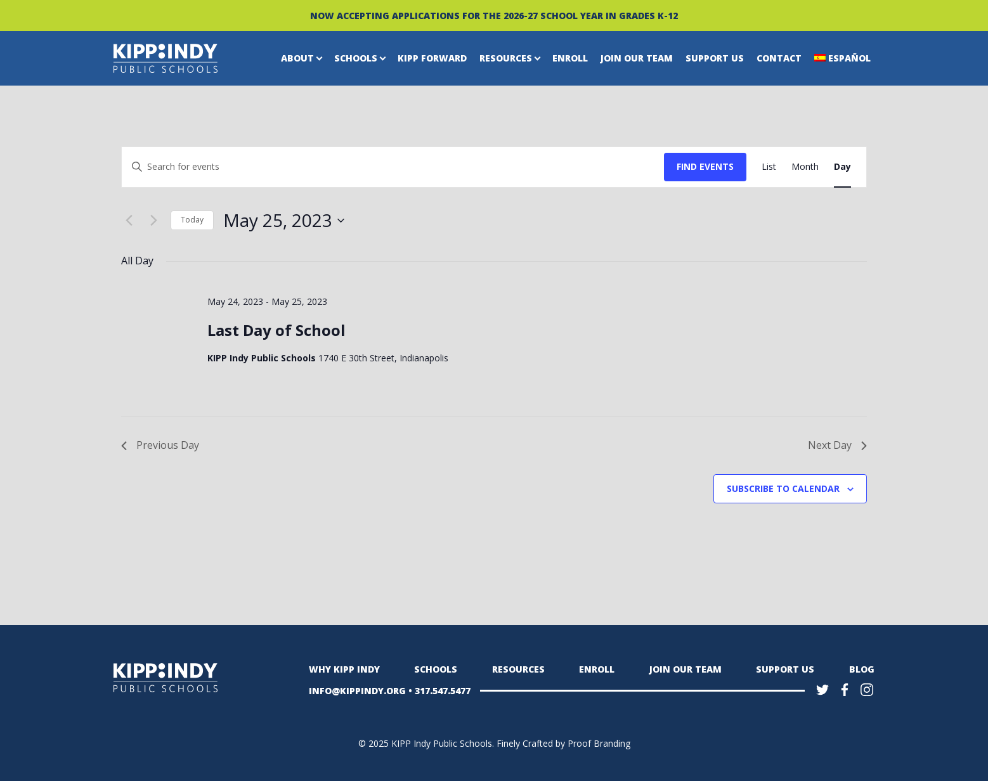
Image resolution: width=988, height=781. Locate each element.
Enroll (570, 58)
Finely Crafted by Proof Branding (563, 743)
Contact (779, 58)
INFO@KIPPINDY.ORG (357, 691)
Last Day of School (276, 330)
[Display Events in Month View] (805, 167)
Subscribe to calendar (783, 488)
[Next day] (153, 220)
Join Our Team (637, 58)
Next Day (837, 445)
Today (192, 219)
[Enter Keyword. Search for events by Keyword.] (393, 167)
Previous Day (160, 445)
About (297, 58)
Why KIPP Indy (344, 669)
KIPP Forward (432, 58)
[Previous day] (128, 220)
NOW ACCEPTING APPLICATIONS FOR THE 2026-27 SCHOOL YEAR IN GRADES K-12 (494, 16)
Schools (355, 58)
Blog (861, 669)
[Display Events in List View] (769, 167)
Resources (505, 58)
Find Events (705, 166)
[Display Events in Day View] (842, 167)
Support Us (715, 58)
